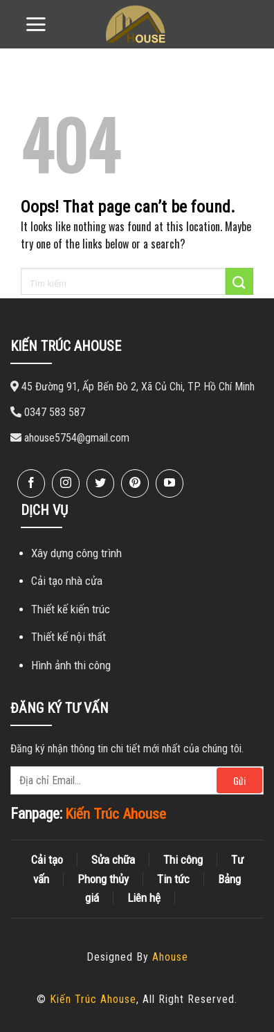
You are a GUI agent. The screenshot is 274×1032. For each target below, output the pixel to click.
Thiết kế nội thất (68, 637)
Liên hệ (144, 898)
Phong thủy (103, 879)
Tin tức (173, 879)
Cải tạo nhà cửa (66, 581)
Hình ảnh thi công (71, 665)
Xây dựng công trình (76, 553)
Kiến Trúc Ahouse (93, 999)
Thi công (183, 860)
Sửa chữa (113, 860)
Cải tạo (47, 860)
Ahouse (170, 956)
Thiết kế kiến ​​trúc (70, 609)
